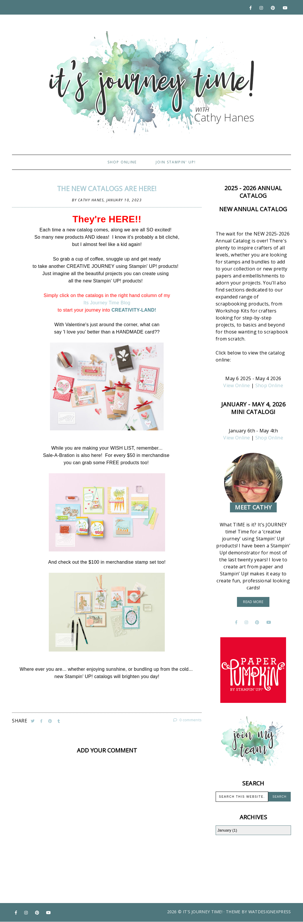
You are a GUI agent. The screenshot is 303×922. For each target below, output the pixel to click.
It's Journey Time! (202, 911)
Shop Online (122, 162)
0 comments (187, 719)
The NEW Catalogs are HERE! (107, 188)
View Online (236, 385)
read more (253, 601)
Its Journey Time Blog (107, 302)
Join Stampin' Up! (176, 162)
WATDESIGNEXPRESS (269, 911)
